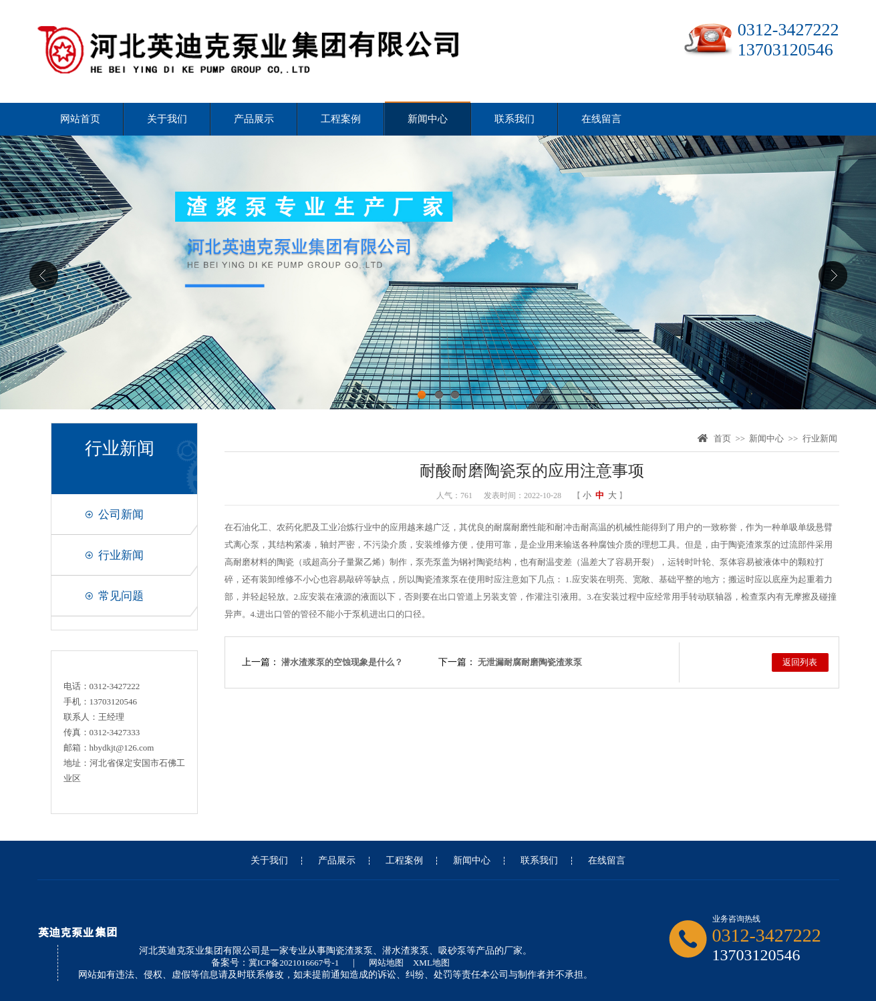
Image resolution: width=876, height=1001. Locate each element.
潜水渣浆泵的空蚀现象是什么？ (342, 662)
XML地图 (431, 963)
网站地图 (386, 963)
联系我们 (514, 119)
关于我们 (167, 119)
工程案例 (341, 119)
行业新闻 (121, 555)
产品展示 (254, 119)
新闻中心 (428, 119)
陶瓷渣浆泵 (750, 545)
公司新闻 (121, 514)
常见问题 (121, 596)
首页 (722, 438)
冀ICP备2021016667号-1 (294, 963)
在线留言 (601, 119)
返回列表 (799, 662)
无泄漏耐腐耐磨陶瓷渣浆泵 (530, 662)
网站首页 (80, 119)
